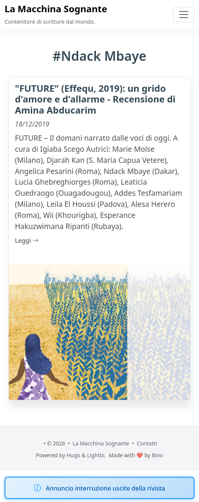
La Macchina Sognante (56, 8)
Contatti (147, 443)
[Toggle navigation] (183, 14)
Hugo (73, 455)
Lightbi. (96, 455)
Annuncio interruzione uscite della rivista (105, 488)
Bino (157, 455)
